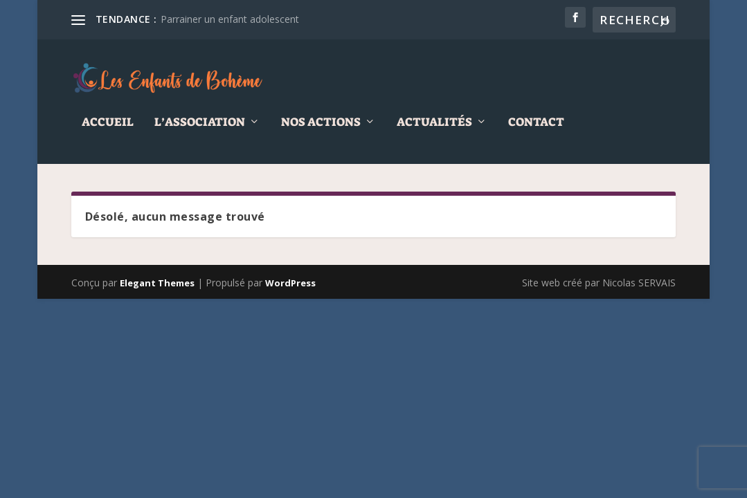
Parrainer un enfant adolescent (230, 19)
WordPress (290, 292)
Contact (536, 131)
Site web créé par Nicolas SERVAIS (599, 292)
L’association (199, 131)
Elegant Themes (157, 292)
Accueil (108, 131)
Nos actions (321, 131)
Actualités (434, 131)
